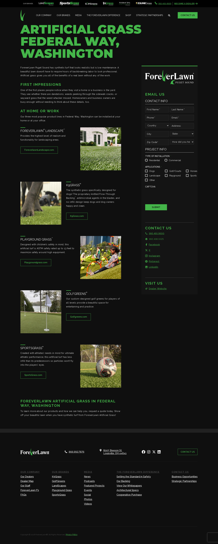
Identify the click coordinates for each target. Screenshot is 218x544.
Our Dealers (27, 476)
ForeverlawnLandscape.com (39, 150)
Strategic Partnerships (149, 15)
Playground (175, 175)
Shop (128, 15)
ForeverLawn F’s (29, 490)
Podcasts (89, 481)
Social (87, 494)
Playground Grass (62, 490)
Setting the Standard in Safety (134, 476)
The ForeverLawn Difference (103, 15)
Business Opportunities (185, 476)
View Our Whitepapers (129, 485)
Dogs (152, 171)
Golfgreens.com (78, 317)
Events (88, 490)
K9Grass (56, 476)
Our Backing (123, 481)
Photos (88, 499)
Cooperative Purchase (129, 494)
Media (78, 15)
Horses (193, 171)
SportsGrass (59, 494)
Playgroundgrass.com (35, 262)
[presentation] (168, 195)
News (87, 476)
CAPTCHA (150, 186)
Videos (88, 503)
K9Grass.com (77, 216)
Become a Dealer (186, 4)
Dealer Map (27, 481)
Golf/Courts (175, 171)
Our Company (43, 15)
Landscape (154, 175)
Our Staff (25, 485)
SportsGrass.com (33, 375)
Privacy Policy (72, 535)
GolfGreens (58, 481)
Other (152, 180)
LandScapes (59, 485)
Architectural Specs (128, 490)
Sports (193, 175)
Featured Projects (94, 485)
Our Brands (63, 15)
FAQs (23, 494)
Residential (154, 160)
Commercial (174, 160)
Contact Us (188, 15)
